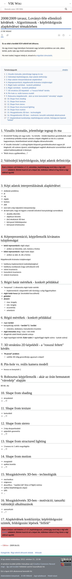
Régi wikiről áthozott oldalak (22, 552)
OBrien (5, 545)
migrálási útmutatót (44, 55)
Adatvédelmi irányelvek (10, 576)
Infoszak (38, 552)
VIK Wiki (14, 3)
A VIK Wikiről (26, 576)
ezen (4, 170)
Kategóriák (5, 552)
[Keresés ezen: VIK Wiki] (36, 9)
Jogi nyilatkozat (40, 576)
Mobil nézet (52, 576)
